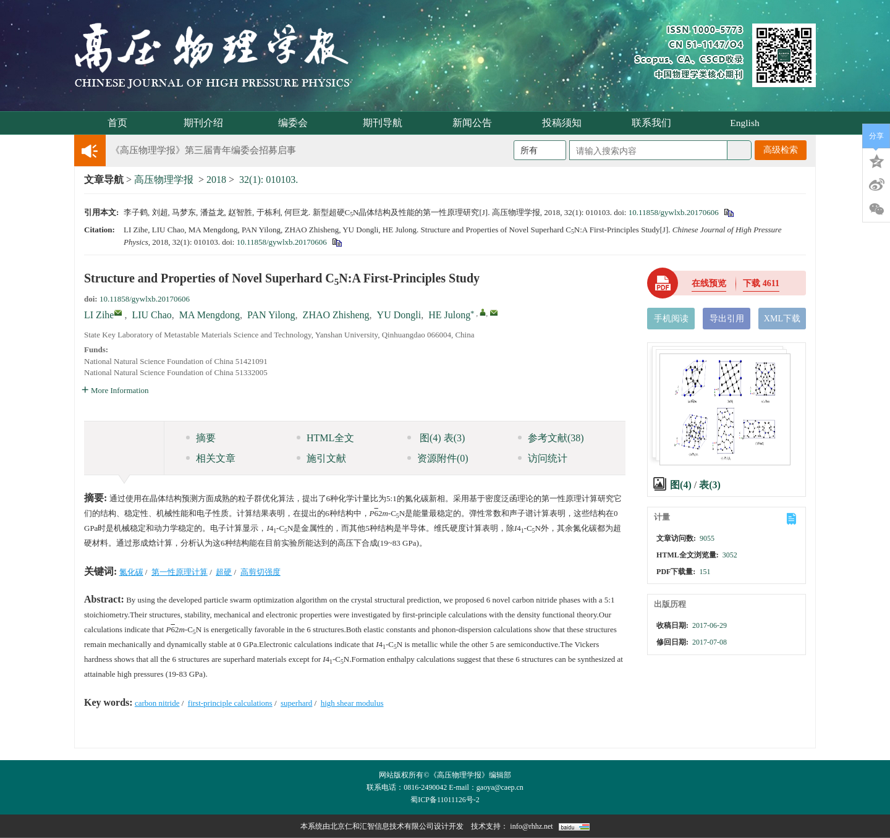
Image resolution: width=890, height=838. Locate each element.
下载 (761, 283)
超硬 (224, 572)
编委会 (297, 122)
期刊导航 (386, 122)
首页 (117, 122)
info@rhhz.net (531, 826)
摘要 (201, 438)
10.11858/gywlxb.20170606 (674, 212)
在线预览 (709, 283)
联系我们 (655, 122)
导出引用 (727, 318)
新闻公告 (476, 122)
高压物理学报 (163, 179)
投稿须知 (566, 122)
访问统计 (542, 458)
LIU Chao (151, 315)
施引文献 (321, 458)
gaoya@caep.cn (500, 787)
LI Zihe (99, 315)
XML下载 (782, 318)
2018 (216, 179)
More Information (115, 390)
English (744, 122)
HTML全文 (325, 438)
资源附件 (437, 458)
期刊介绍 (207, 122)
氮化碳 (131, 572)
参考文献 (551, 438)
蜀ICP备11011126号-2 (444, 799)
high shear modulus (352, 703)
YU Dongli (399, 315)
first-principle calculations (230, 703)
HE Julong (449, 315)
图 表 (436, 438)
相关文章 (210, 458)
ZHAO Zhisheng (336, 315)
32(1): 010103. (268, 179)
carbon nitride (157, 703)
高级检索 (780, 149)
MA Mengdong (209, 315)
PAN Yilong (271, 315)
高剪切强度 (260, 572)
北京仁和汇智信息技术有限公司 (382, 826)
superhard (296, 703)
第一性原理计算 (179, 572)
